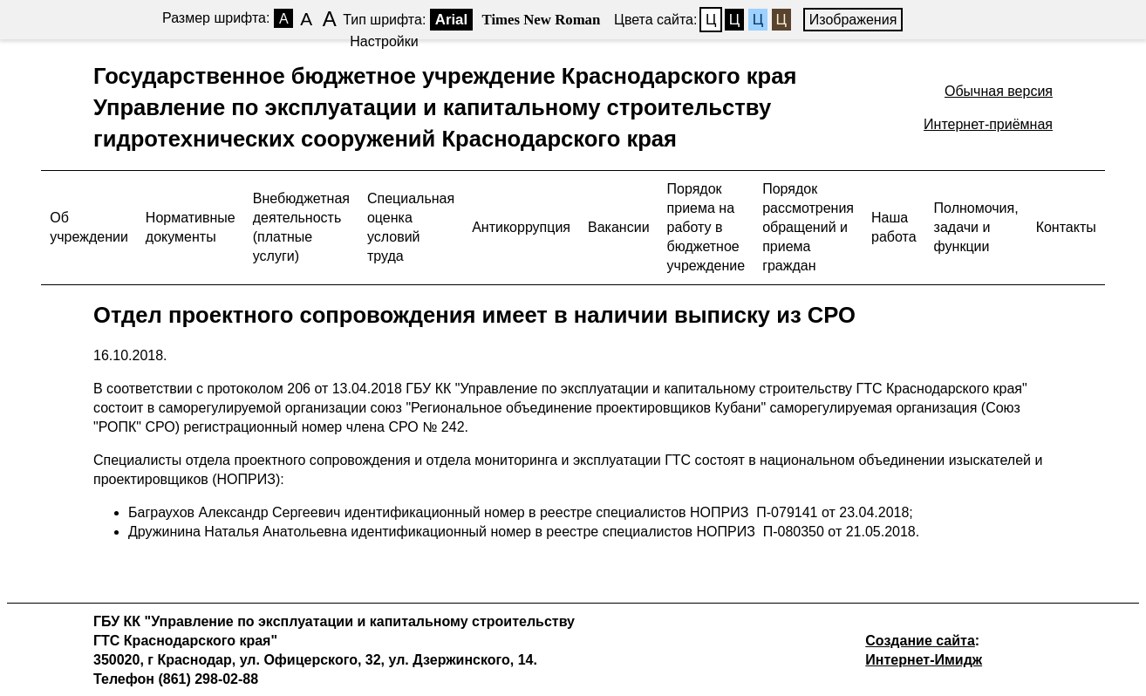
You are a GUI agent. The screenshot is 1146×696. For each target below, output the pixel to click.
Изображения (853, 19)
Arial (451, 19)
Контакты (1066, 227)
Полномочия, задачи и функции (976, 227)
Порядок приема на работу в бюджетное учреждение (706, 227)
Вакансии (619, 227)
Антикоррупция (521, 227)
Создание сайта (920, 640)
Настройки (384, 41)
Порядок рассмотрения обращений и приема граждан (808, 227)
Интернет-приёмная (988, 124)
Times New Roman (541, 19)
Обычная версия (999, 91)
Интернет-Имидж (923, 659)
